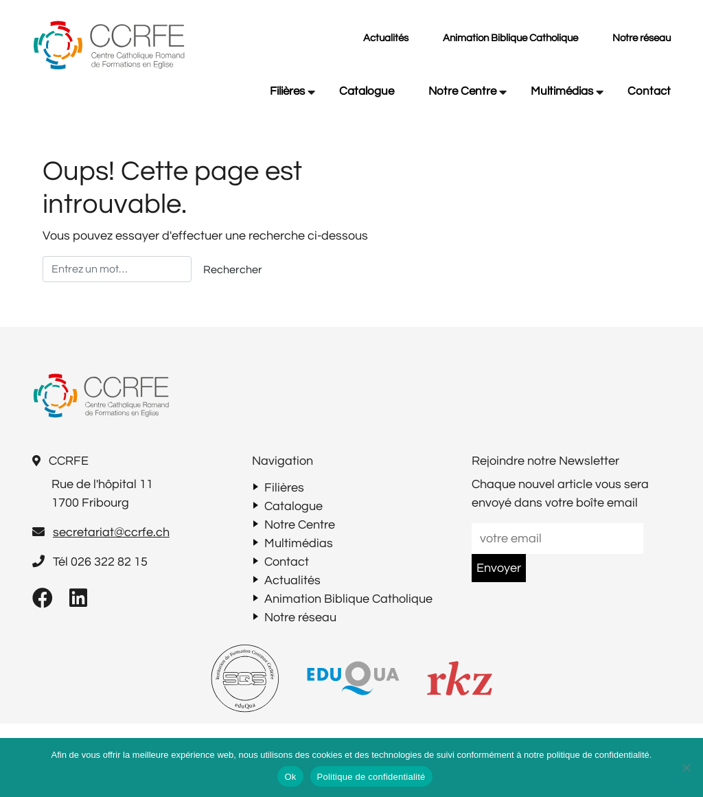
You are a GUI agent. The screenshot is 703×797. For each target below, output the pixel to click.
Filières (287, 91)
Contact (649, 91)
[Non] (686, 767)
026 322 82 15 (109, 561)
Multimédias (562, 91)
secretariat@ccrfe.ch (111, 532)
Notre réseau (641, 38)
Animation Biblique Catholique (510, 38)
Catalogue (366, 91)
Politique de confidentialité (371, 777)
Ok (290, 777)
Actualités (385, 38)
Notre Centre (462, 91)
